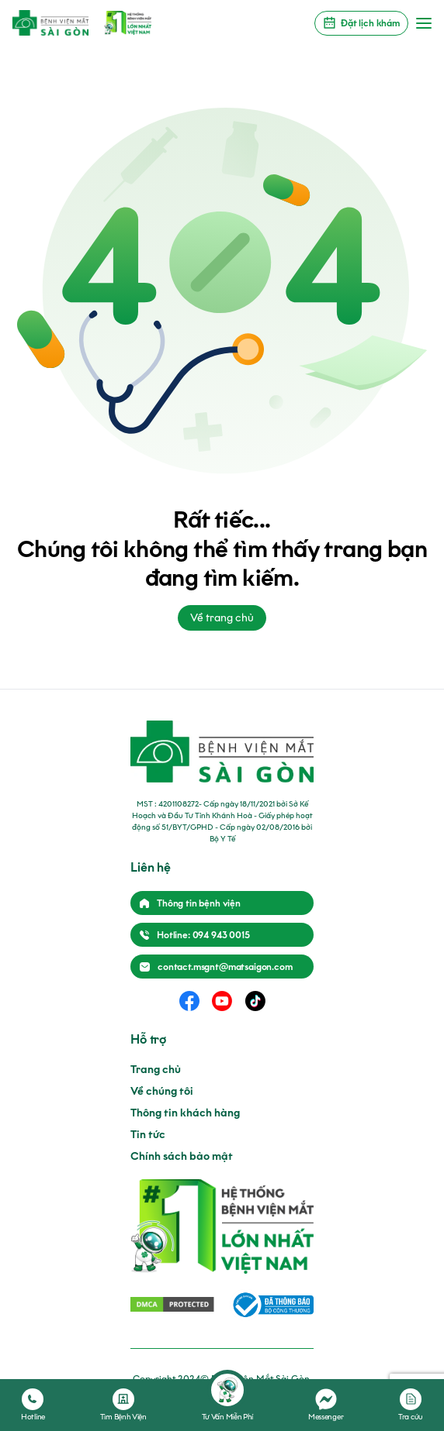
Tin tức (147, 1134)
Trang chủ (155, 1069)
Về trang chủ (222, 617)
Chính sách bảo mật (181, 1156)
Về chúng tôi (161, 1091)
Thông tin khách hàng (185, 1113)
